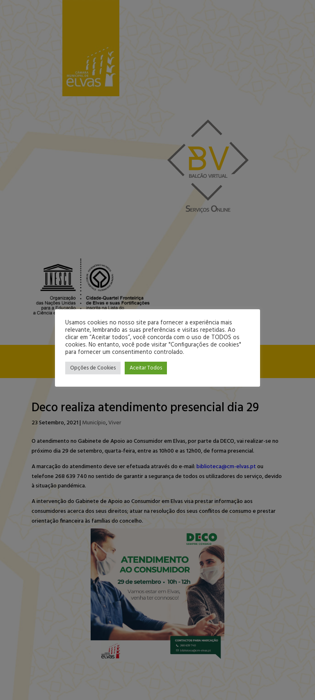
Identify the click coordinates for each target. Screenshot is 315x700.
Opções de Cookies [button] (93, 368)
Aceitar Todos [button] (146, 368)
